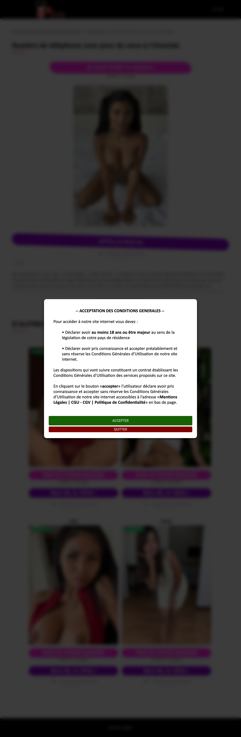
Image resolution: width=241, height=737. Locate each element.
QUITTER (120, 429)
